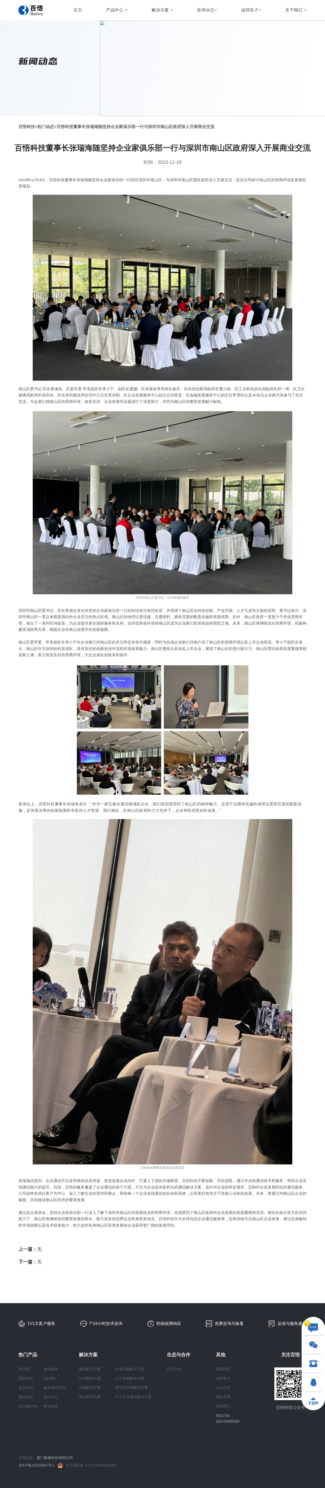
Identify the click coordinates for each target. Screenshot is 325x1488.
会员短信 (25, 1388)
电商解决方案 (90, 1369)
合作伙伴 (174, 1369)
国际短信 (25, 1378)
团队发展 (223, 1397)
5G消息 (50, 1378)
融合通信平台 (54, 1388)
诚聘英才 (249, 10)
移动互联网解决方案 (131, 1387)
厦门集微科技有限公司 (55, 1458)
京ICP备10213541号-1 (38, 1465)
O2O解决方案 (90, 1378)
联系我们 (223, 1406)
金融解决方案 (90, 1387)
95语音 (24, 1369)
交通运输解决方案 (129, 1369)
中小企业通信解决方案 (133, 1397)
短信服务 (51, 1369)
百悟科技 (26, 126)
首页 (77, 10)
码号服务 (51, 1406)
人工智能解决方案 (129, 1378)
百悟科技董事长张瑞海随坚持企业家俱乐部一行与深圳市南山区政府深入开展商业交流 (135, 126)
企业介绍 (223, 1388)
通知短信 (25, 1397)
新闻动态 (205, 10)
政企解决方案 (90, 1397)
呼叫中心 (51, 1397)
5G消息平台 (28, 1406)
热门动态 (45, 126)
